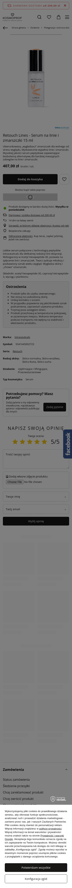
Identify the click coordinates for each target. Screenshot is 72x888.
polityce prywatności (50, 828)
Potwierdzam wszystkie (36, 867)
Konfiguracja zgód (36, 879)
